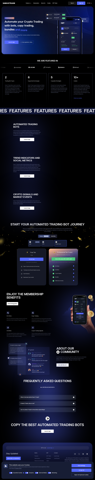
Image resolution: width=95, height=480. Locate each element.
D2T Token (55, 3)
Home (36, 453)
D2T (47, 453)
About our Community (39, 460)
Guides (48, 3)
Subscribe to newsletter (13, 458)
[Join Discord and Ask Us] (47, 387)
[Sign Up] (81, 3)
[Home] (9, 3)
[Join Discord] (71, 365)
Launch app (56, 456)
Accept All (81, 470)
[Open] (73, 397)
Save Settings (81, 465)
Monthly (53, 236)
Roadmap (48, 458)
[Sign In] (72, 3)
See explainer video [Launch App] (26, 42)
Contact (56, 453)
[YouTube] (83, 454)
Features (36, 456)
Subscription (36, 3)
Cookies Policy (18, 468)
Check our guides (78, 98)
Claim (47, 460)
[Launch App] (11, 42)
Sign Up (81, 3)
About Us (43, 3)
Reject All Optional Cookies (81, 475)
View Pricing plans (12, 303)
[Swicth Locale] (89, 3)
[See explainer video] (26, 42)
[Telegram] (87, 454)
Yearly (44, 236)
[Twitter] (79, 454)
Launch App (11, 42)
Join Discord (62, 365)
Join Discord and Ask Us (47, 387)
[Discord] (75, 454)
